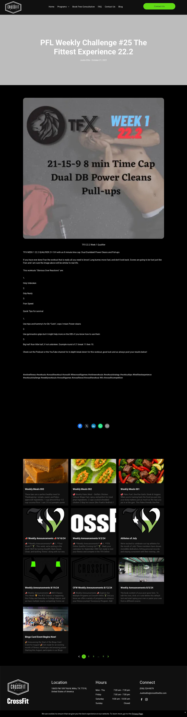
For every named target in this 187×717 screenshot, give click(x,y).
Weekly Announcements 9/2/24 (89, 538)
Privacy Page (137, 713)
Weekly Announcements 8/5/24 (137, 587)
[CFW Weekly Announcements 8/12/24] (93, 569)
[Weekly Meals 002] (93, 471)
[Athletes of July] (141, 520)
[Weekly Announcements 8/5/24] (141, 569)
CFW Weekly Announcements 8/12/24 (92, 587)
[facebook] (141, 700)
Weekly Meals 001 (130, 489)
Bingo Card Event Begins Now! (40, 636)
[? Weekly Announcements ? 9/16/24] (45, 520)
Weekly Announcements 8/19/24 (42, 587)
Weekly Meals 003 (34, 489)
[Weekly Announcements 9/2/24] (93, 520)
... (98, 656)
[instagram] (146, 700)
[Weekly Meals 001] (141, 471)
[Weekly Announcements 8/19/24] (45, 569)
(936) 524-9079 (147, 688)
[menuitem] (51, 7)
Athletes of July (129, 538)
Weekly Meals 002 (82, 489)
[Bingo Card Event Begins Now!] (45, 619)
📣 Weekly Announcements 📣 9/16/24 (45, 538)
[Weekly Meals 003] (45, 471)
